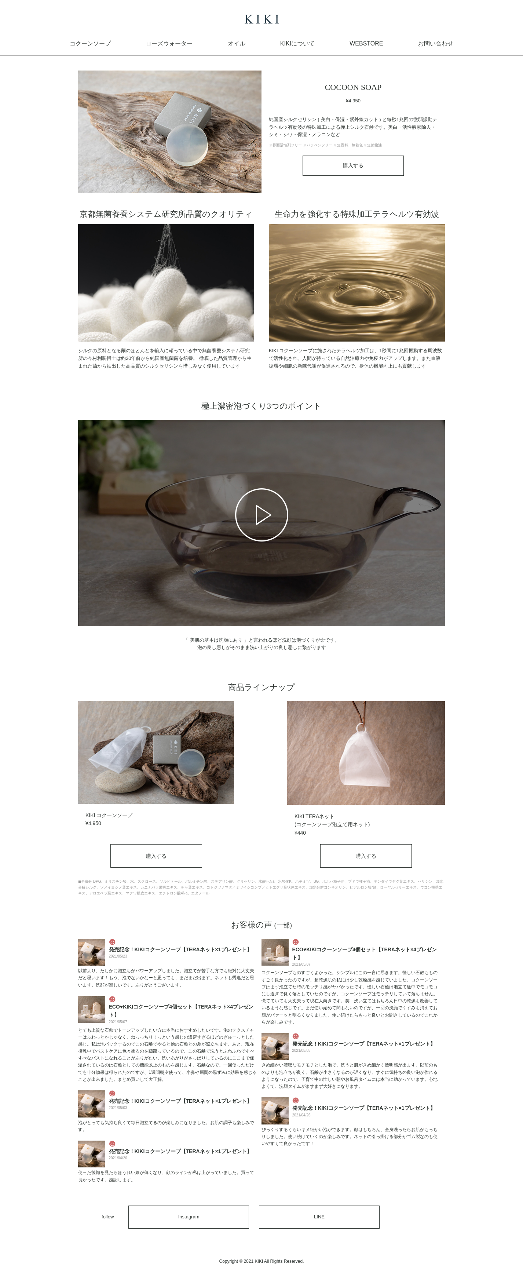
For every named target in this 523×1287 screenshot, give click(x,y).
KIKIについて (297, 43)
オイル (236, 43)
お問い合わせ (435, 43)
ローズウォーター (169, 43)
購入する (353, 165)
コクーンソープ (90, 43)
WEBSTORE (366, 43)
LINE (319, 1216)
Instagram (189, 1216)
